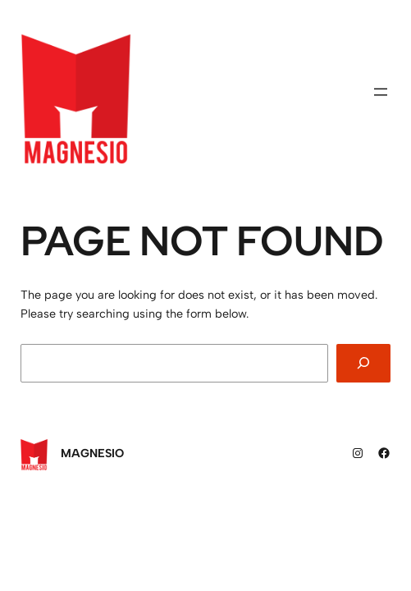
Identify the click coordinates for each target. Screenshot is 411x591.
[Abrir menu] (380, 92)
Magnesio (92, 453)
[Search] (363, 363)
